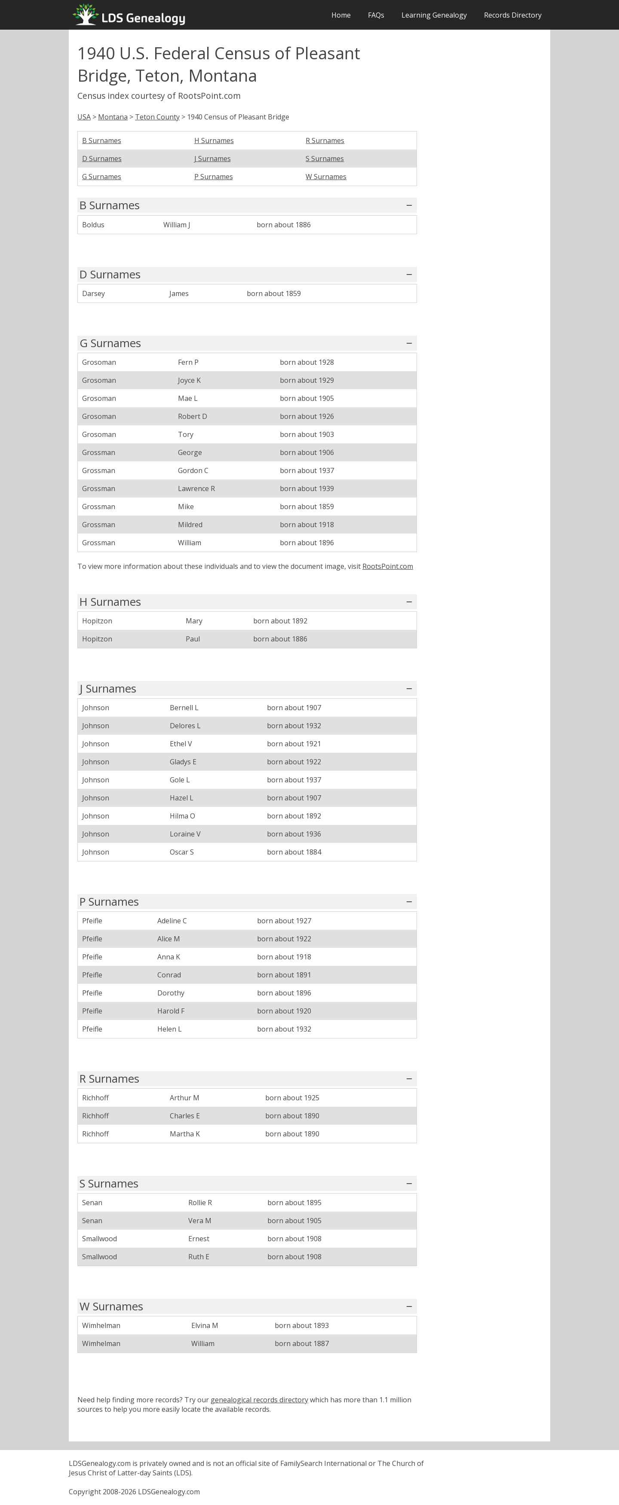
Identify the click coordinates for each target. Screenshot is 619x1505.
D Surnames (102, 158)
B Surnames (101, 140)
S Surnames (325, 158)
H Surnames (214, 140)
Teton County (157, 117)
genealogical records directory (259, 1399)
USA (84, 117)
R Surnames (325, 140)
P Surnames (213, 176)
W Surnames (326, 176)
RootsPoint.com (387, 566)
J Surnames (212, 158)
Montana (113, 117)
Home (341, 15)
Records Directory (513, 15)
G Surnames (101, 176)
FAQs (376, 15)
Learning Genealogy (434, 15)
